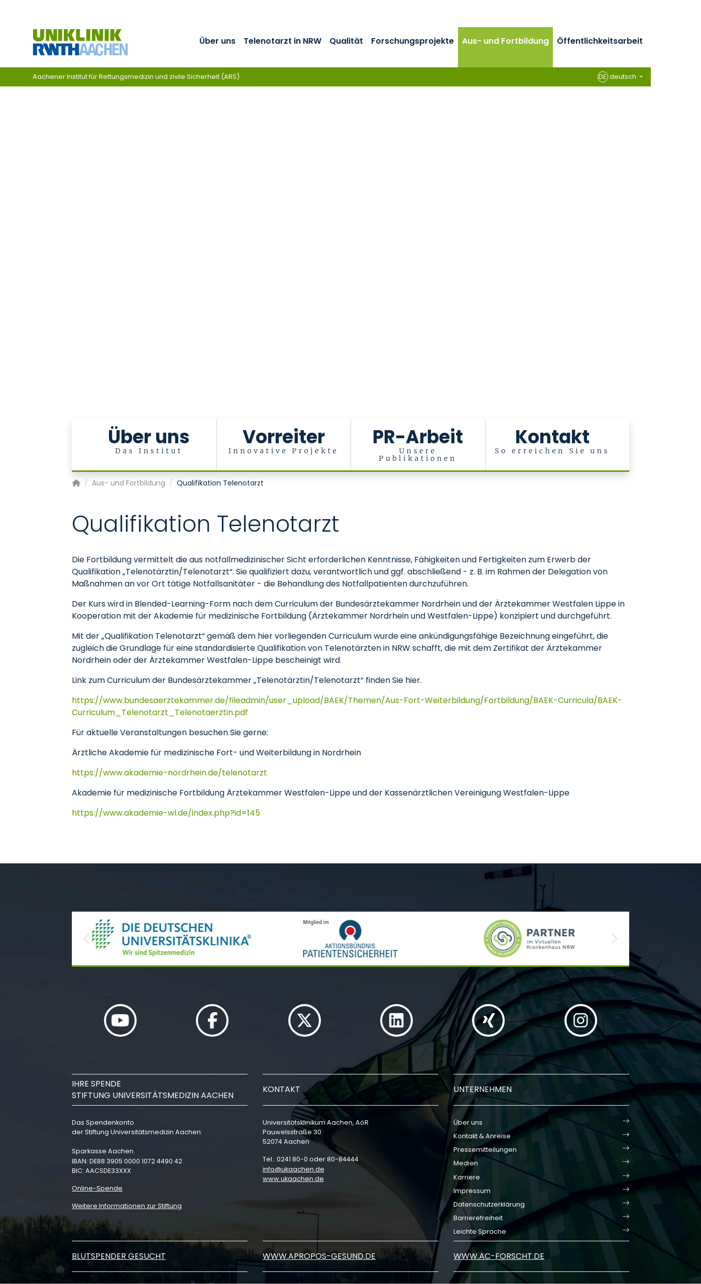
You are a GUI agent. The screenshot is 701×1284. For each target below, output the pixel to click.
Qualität (346, 41)
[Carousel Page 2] (7, 198)
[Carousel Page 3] (7, 206)
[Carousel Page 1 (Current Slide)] (7, 191)
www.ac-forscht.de (498, 1256)
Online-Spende (97, 1188)
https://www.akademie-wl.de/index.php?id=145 (166, 813)
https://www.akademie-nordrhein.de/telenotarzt (169, 772)
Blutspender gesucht (119, 1256)
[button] (87, 938)
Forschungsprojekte (412, 41)
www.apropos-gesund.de (319, 1256)
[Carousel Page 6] (7, 229)
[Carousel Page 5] (7, 221)
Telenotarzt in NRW (282, 41)
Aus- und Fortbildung (505, 41)
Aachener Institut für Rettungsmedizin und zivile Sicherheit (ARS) (136, 76)
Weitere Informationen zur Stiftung (127, 1206)
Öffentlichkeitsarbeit (600, 41)
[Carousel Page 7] (7, 236)
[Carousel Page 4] (7, 214)
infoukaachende (293, 1169)
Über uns (217, 41)
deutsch (618, 76)
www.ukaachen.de (293, 1178)
